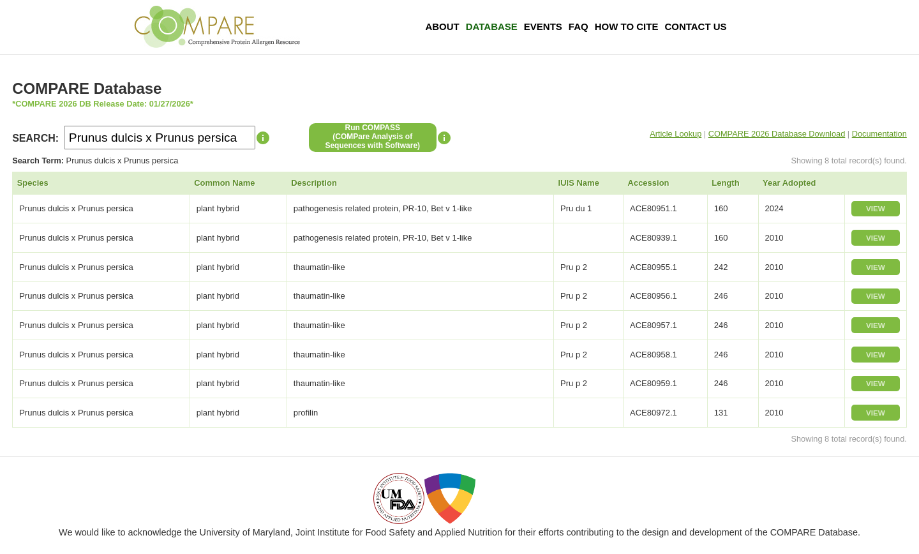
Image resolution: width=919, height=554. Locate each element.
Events (543, 26)
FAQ (578, 26)
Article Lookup (675, 133)
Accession (648, 183)
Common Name (224, 183)
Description (314, 183)
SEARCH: (35, 138)
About (442, 26)
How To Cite (627, 26)
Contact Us (695, 26)
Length (725, 183)
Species (33, 183)
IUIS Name (578, 183)
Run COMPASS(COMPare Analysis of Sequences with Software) (372, 136)
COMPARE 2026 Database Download (777, 133)
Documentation (879, 133)
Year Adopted (789, 183)
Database (492, 26)
